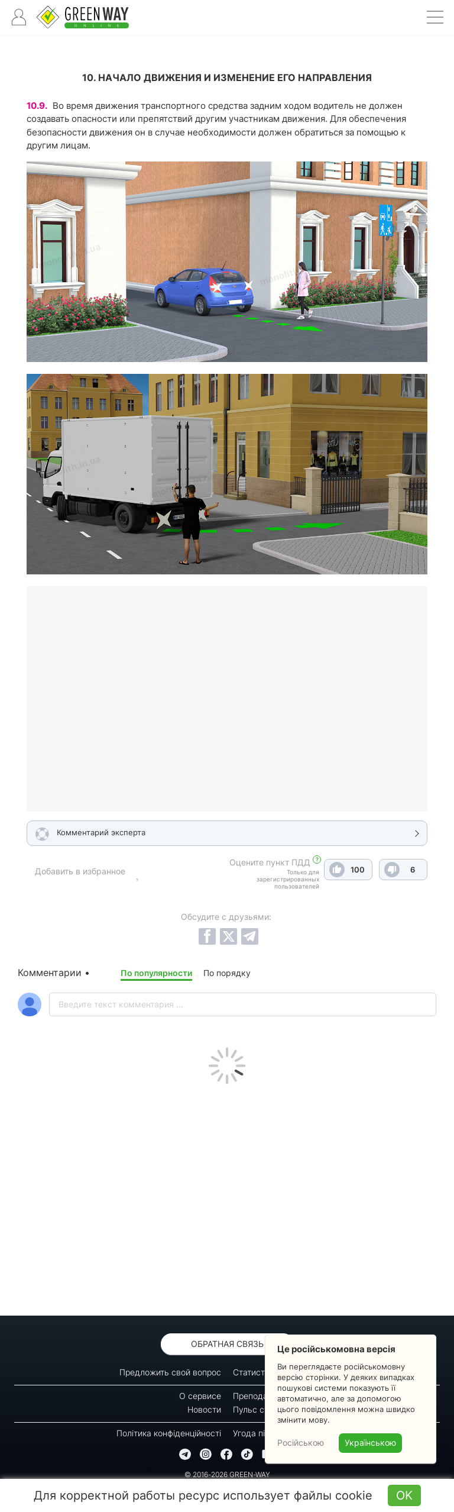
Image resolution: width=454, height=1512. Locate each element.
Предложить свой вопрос (170, 1372)
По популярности (156, 973)
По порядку (227, 973)
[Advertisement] (227, 1197)
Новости (204, 1409)
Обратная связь (227, 1344)
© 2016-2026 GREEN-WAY (227, 1474)
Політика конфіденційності (168, 1433)
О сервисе (200, 1395)
